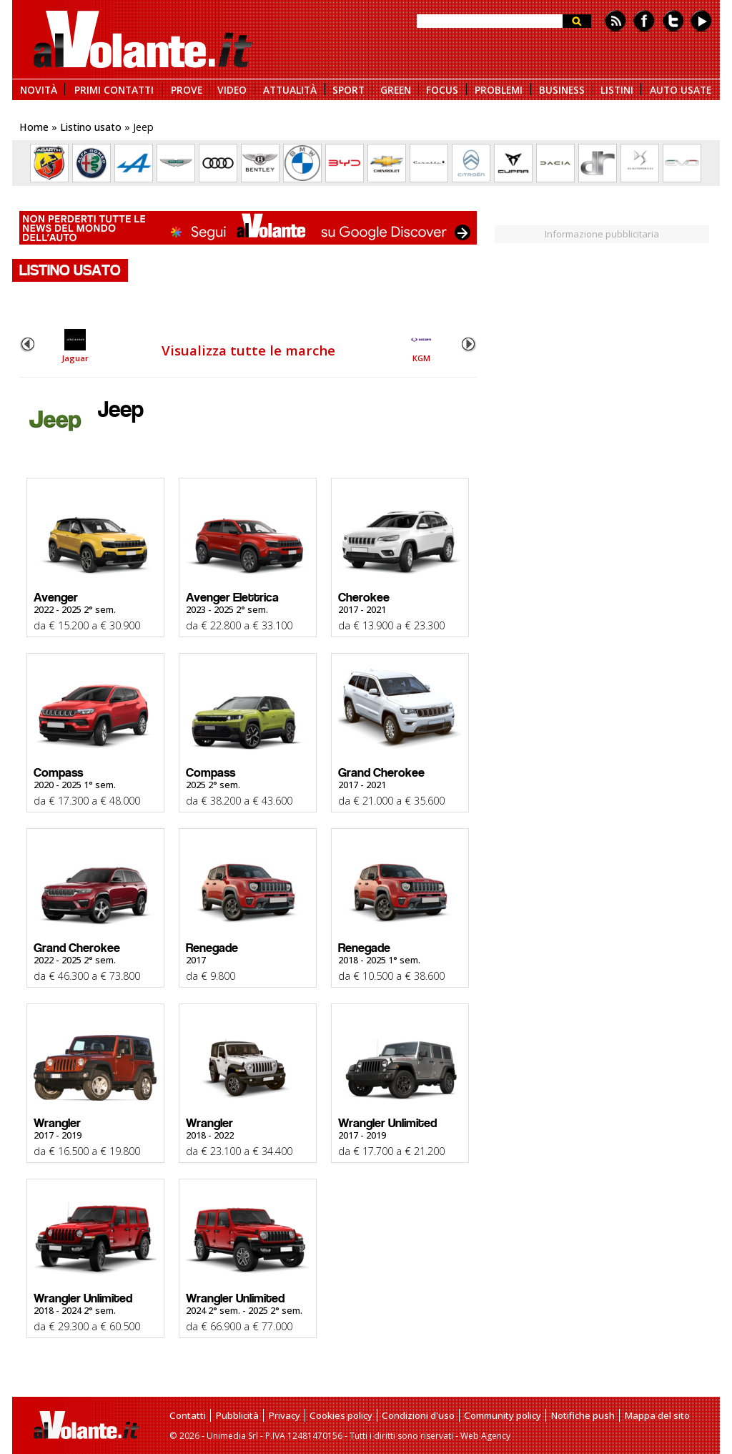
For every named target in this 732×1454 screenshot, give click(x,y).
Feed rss (615, 21)
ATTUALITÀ (290, 89)
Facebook (644, 21)
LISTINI (616, 89)
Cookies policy (341, 1415)
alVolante (143, 39)
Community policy (502, 1415)
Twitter (673, 21)
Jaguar (75, 346)
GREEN (395, 89)
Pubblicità (237, 1415)
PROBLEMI (499, 89)
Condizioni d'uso (418, 1415)
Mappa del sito (657, 1415)
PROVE (186, 89)
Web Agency (485, 1436)
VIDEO (232, 89)
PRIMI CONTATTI (114, 89)
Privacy (284, 1415)
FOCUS (442, 89)
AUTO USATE (680, 89)
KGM (421, 346)
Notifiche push (582, 1415)
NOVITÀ (38, 89)
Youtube (701, 21)
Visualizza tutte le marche (248, 350)
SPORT (348, 89)
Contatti (187, 1415)
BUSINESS (562, 89)
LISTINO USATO (70, 270)
